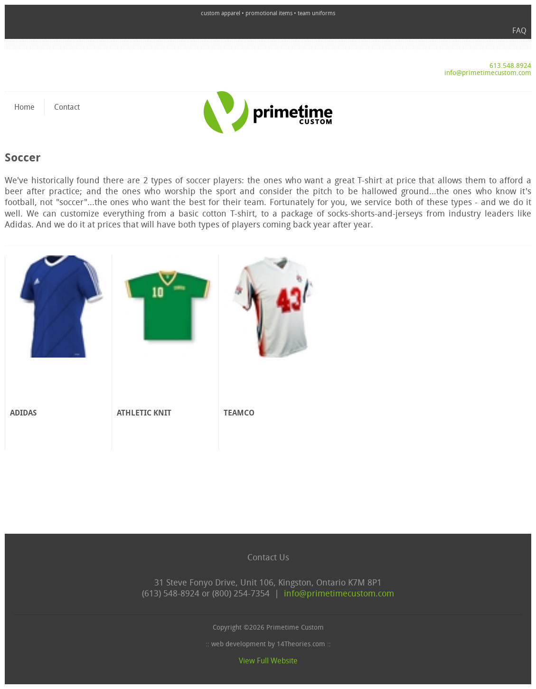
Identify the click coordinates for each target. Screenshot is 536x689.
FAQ (519, 31)
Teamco (239, 413)
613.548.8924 (510, 66)
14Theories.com (301, 644)
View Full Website (268, 661)
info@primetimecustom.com (487, 73)
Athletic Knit (144, 413)
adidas (23, 413)
